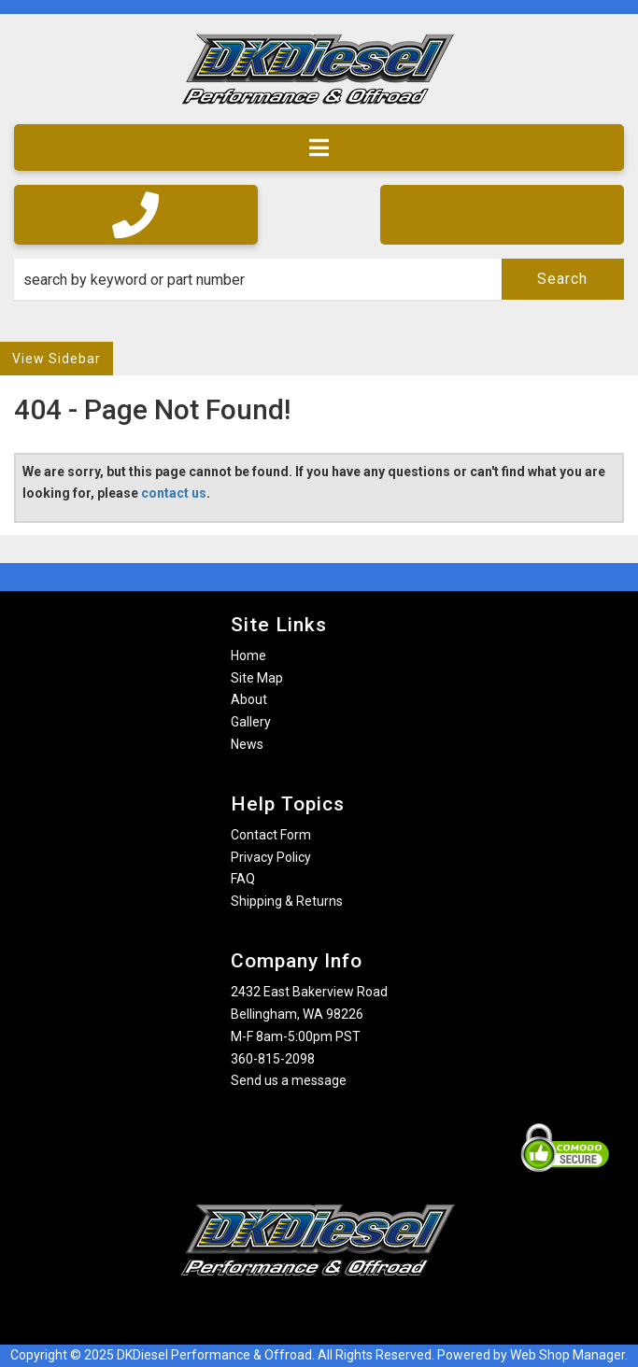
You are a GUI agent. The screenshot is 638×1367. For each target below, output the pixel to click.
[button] (319, 279)
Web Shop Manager (567, 1354)
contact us (173, 493)
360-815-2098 (273, 1058)
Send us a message (289, 1080)
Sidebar (75, 358)
